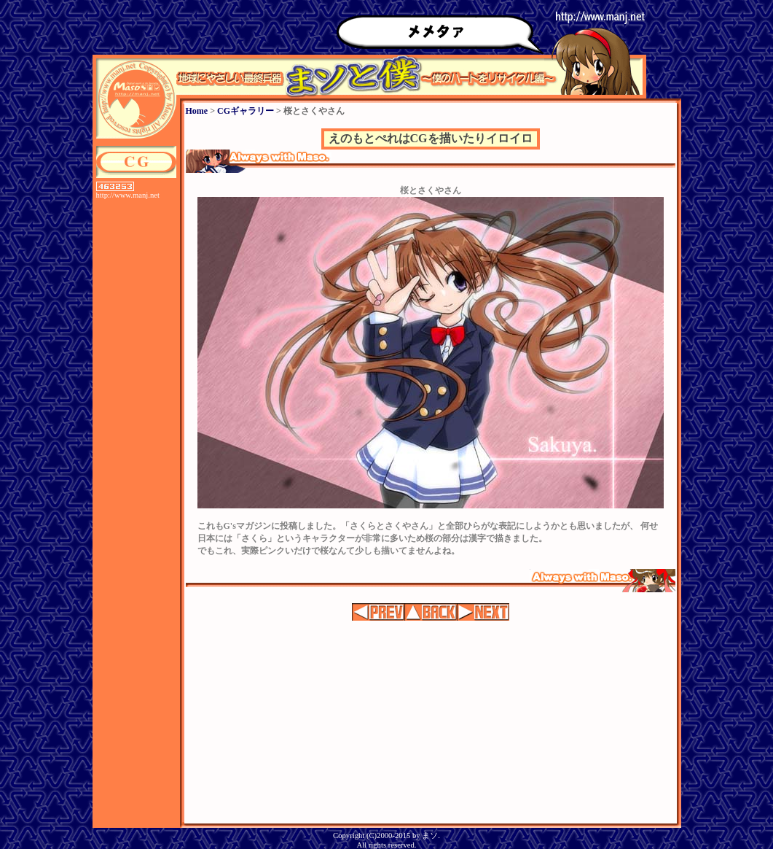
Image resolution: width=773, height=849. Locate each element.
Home (197, 111)
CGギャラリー (245, 111)
